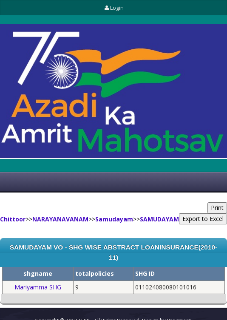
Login (113, 7)
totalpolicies (94, 273)
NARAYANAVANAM (60, 219)
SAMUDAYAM (159, 219)
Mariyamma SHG (37, 287)
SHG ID (145, 273)
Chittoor (13, 219)
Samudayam (114, 219)
